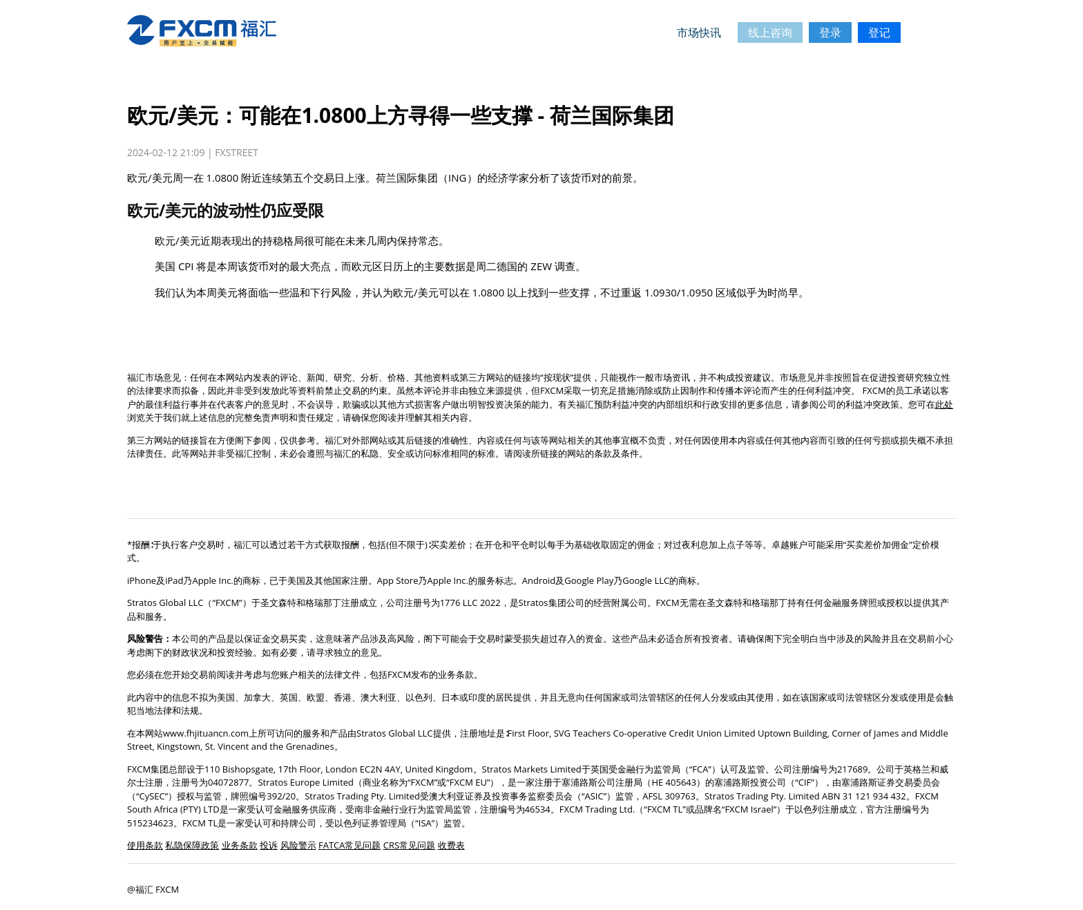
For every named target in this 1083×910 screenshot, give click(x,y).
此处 (944, 404)
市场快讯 (699, 32)
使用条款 (145, 845)
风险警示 (298, 845)
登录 (830, 32)
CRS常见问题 (409, 845)
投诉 (269, 845)
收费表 (451, 845)
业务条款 (240, 845)
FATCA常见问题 (349, 845)
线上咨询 (770, 32)
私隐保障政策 (192, 845)
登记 (879, 32)
